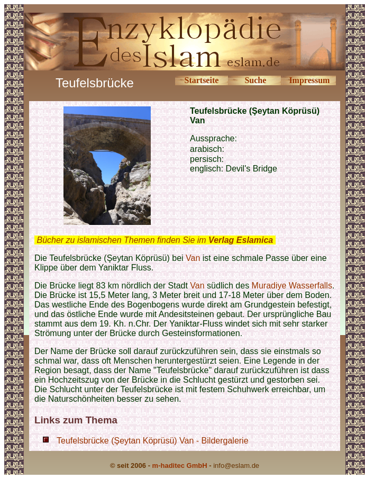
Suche (255, 80)
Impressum (309, 80)
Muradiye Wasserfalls (292, 285)
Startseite (201, 80)
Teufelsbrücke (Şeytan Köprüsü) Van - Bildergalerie (153, 440)
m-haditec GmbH (179, 465)
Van (193, 258)
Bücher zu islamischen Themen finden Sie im (154, 240)
